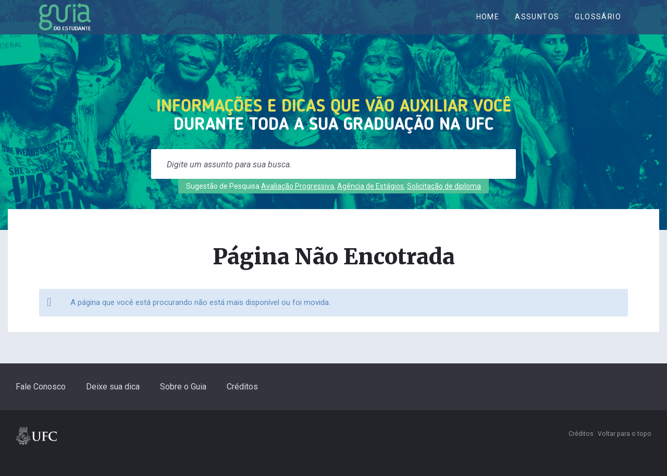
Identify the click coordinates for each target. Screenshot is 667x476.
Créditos (242, 401)
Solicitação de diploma (444, 201)
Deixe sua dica (113, 401)
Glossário (598, 24)
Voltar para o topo (624, 448)
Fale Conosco (41, 401)
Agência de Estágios (370, 201)
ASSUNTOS (537, 24)
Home (488, 24)
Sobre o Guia (183, 401)
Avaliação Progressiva (297, 201)
